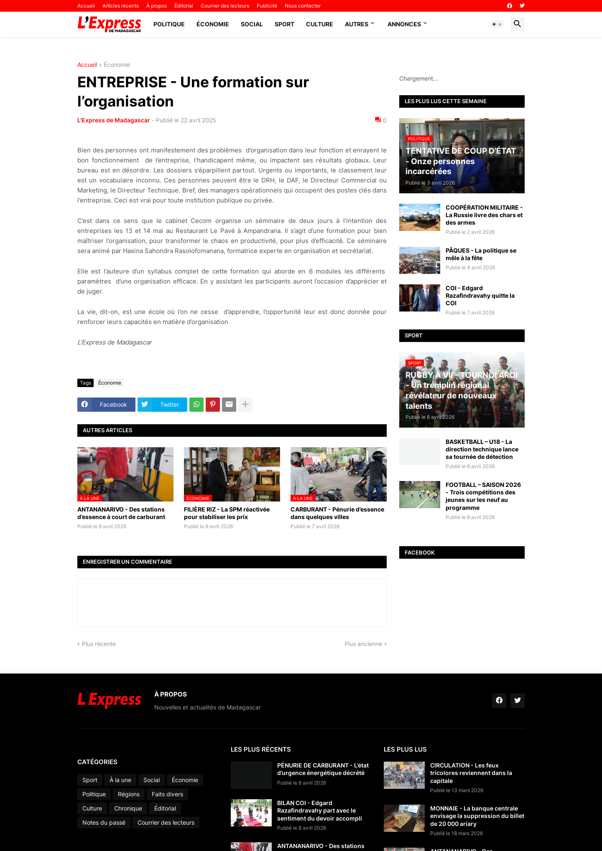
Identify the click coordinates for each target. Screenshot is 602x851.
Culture (319, 24)
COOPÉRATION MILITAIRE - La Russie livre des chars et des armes (484, 215)
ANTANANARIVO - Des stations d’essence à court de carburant (121, 513)
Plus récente (99, 643)
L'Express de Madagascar (113, 120)
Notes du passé (103, 822)
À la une (120, 779)
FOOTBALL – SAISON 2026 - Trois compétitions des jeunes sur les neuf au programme (483, 496)
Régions (129, 794)
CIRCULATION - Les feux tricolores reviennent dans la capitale (471, 773)
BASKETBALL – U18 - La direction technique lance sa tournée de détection (482, 449)
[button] (497, 24)
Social (252, 24)
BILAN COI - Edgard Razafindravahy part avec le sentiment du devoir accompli (319, 810)
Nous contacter (303, 6)
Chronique (128, 808)
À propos (156, 6)
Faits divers (167, 794)
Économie (212, 24)
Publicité (267, 6)
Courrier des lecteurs (225, 6)
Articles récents (120, 6)
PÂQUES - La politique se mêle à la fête (481, 254)
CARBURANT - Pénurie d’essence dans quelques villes (337, 513)
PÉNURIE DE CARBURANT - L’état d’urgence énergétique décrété (323, 769)
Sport (284, 24)
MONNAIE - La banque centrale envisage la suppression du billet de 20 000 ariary (477, 816)
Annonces (404, 24)
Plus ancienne (363, 643)
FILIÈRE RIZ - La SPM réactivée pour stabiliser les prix (227, 513)
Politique (169, 24)
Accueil (86, 6)
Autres (356, 24)
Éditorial (183, 6)
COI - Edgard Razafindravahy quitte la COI (480, 295)
